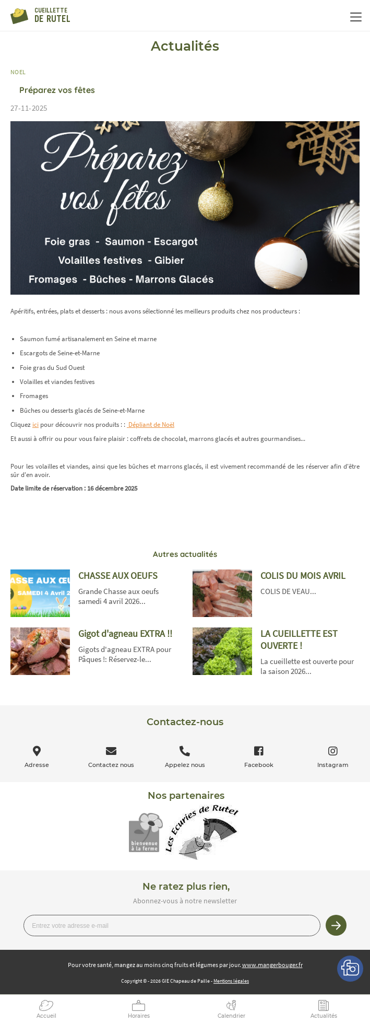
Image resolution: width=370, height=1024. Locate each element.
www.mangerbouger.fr (272, 965)
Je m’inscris (336, 925)
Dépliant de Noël (150, 424)
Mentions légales (231, 981)
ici (35, 424)
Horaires (139, 1016)
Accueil (46, 1016)
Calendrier (231, 1016)
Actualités (324, 1016)
